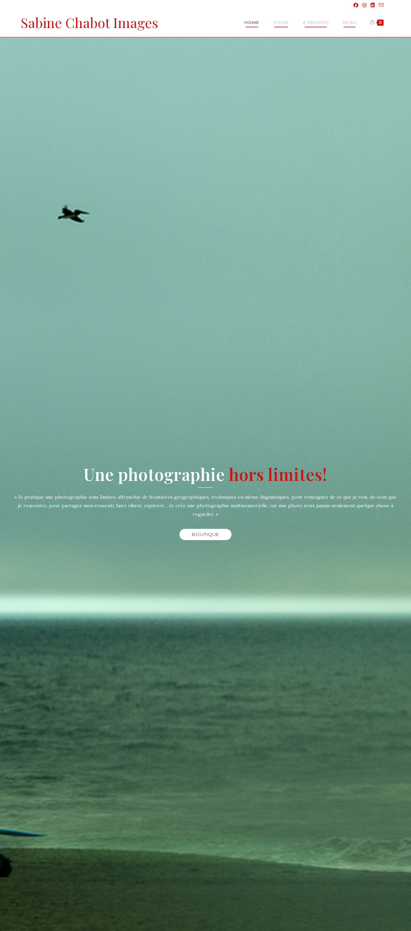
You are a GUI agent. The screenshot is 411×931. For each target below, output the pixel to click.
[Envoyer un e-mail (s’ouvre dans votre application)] (380, 5)
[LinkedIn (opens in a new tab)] (373, 5)
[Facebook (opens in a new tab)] (355, 5)
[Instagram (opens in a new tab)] (364, 5)
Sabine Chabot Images (89, 22)
